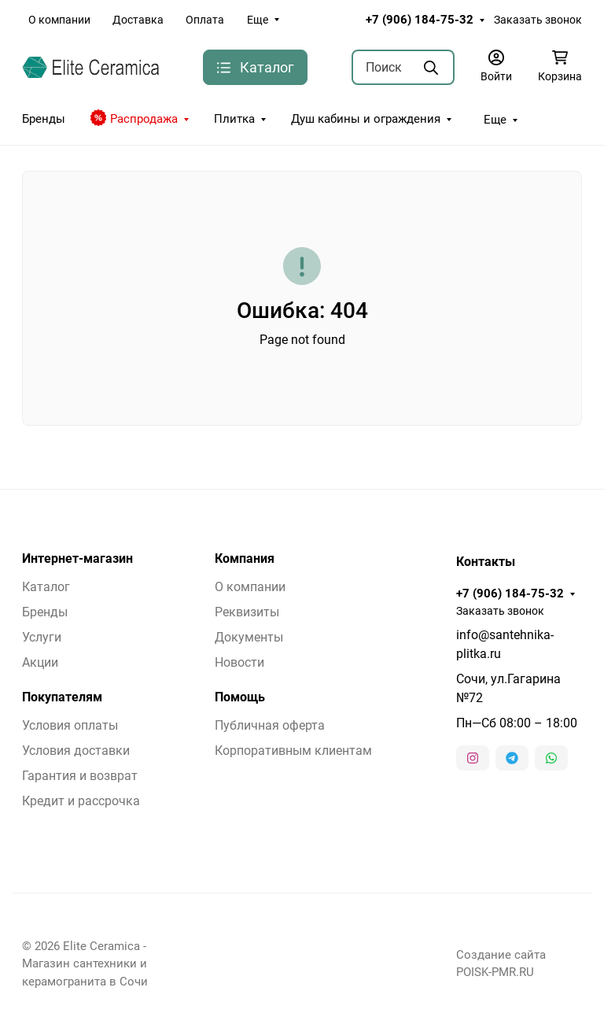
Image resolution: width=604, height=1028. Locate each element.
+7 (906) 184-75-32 (419, 20)
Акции (40, 662)
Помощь (240, 697)
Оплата (205, 19)
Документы (249, 637)
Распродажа (134, 117)
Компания (244, 559)
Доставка (138, 19)
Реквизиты (247, 612)
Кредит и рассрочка (81, 800)
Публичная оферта (270, 725)
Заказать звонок (538, 19)
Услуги (41, 637)
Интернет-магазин (77, 559)
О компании (59, 19)
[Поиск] (403, 67)
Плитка (234, 119)
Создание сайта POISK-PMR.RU (501, 963)
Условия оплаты (70, 725)
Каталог (46, 586)
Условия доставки (76, 750)
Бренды (43, 119)
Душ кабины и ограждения (365, 119)
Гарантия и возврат (80, 775)
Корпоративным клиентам (293, 750)
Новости (239, 662)
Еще (257, 19)
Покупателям (62, 697)
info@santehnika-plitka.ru (505, 644)
